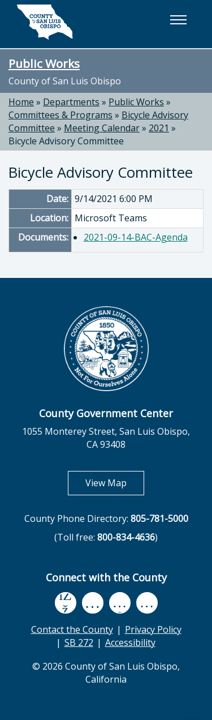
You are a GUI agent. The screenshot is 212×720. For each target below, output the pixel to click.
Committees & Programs (60, 115)
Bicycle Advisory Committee (66, 141)
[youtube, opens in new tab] (92, 603)
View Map (114, 482)
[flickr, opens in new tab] (120, 602)
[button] (178, 19)
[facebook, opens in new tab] (66, 603)
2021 (159, 128)
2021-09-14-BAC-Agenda (136, 237)
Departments (71, 102)
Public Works (44, 63)
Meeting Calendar (102, 128)
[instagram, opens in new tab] (147, 602)
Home (21, 102)
